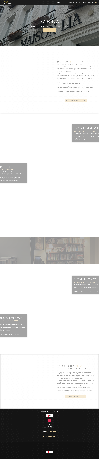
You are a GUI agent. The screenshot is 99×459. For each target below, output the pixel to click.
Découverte (64, 2)
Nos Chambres (71, 2)
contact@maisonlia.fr (51, 431)
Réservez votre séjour (76, 396)
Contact (84, 2)
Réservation (90, 2)
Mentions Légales (52, 434)
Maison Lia (50, 23)
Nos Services (78, 2)
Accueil (58, 2)
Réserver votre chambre (75, 100)
